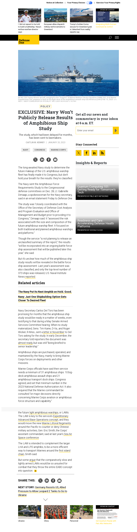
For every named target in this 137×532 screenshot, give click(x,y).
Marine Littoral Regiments (56, 423)
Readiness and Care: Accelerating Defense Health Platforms (95, 223)
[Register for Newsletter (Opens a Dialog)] (116, 130)
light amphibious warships (43, 412)
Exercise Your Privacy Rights (108, 3)
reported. (30, 276)
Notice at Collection (54, 3)
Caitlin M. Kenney (35, 142)
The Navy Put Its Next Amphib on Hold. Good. (45, 291)
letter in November (53, 332)
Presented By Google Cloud (90, 230)
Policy (46, 106)
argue (32, 459)
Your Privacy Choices (79, 3)
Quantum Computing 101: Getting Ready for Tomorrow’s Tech (96, 189)
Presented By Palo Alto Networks (92, 196)
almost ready (25, 342)
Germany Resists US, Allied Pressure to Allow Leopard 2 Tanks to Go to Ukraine (42, 491)
